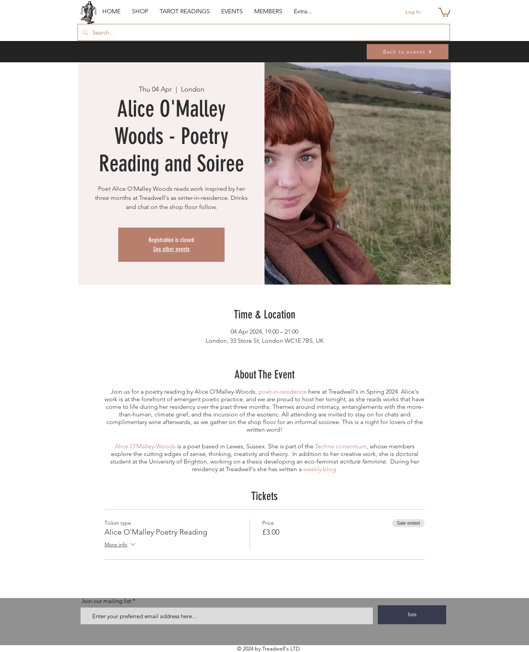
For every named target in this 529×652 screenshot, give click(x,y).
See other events (171, 249)
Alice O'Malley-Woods (145, 446)
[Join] (412, 614)
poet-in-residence (282, 391)
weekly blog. (320, 469)
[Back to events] (407, 51)
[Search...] (263, 32)
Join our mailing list (106, 601)
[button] (140, 11)
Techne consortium (341, 446)
